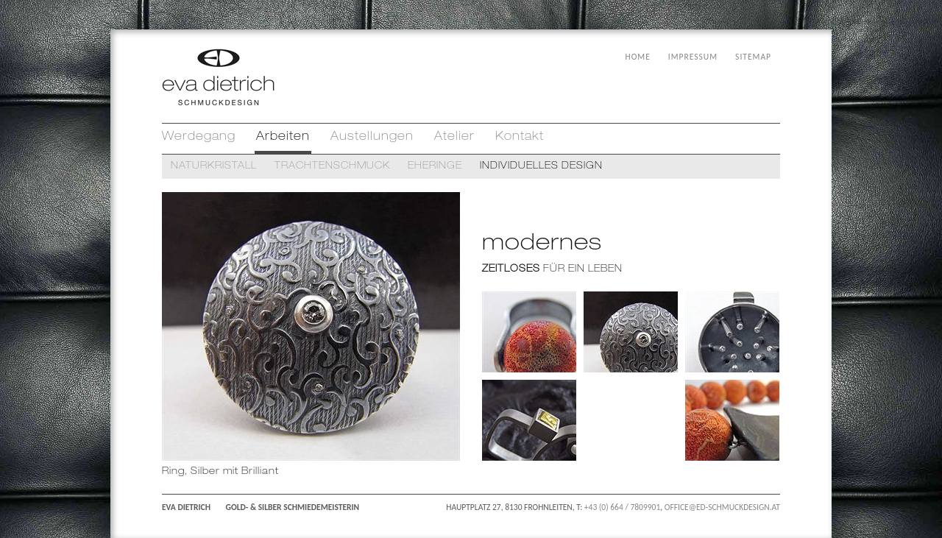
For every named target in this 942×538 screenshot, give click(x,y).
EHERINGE (435, 166)
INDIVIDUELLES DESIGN (541, 166)
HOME (638, 57)
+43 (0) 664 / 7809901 (622, 507)
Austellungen (372, 138)
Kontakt (519, 138)
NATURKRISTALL (214, 166)
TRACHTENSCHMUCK (332, 166)
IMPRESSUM (693, 57)
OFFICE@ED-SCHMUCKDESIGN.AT (722, 507)
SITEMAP (753, 57)
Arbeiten (283, 138)
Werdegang (199, 138)
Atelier (454, 138)
